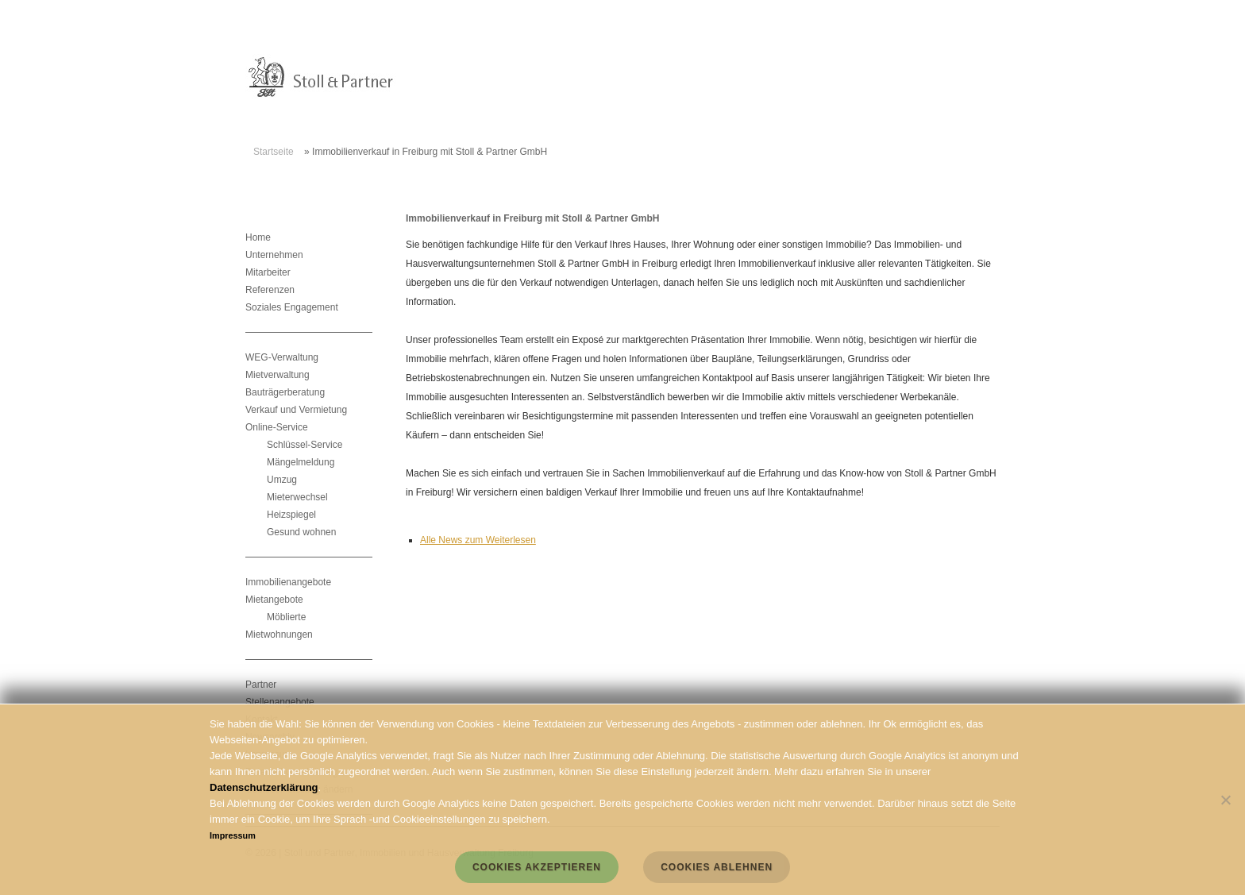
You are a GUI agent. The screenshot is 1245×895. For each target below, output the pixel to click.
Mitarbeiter (268, 272)
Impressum (233, 835)
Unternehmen (274, 254)
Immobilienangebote (288, 582)
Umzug (282, 479)
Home (258, 237)
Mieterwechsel (297, 497)
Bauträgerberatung (285, 392)
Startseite (273, 151)
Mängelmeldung (300, 462)
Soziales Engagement (291, 307)
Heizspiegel (291, 514)
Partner (260, 684)
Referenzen (270, 289)
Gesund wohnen (301, 532)
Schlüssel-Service (304, 444)
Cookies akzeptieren (536, 867)
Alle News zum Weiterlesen (478, 540)
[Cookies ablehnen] (1225, 800)
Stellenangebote (279, 702)
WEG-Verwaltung (281, 357)
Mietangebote (274, 599)
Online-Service (276, 427)
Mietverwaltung (277, 374)
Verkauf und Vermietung (296, 409)
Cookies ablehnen (717, 867)
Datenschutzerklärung (264, 787)
